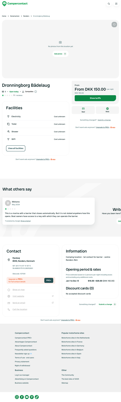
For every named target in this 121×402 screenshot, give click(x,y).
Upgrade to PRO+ (43, 159)
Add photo (60, 54)
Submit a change (104, 120)
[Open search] (109, 3)
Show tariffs (95, 98)
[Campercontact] (15, 4)
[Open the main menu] (116, 3)
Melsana (16, 201)
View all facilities (15, 148)
